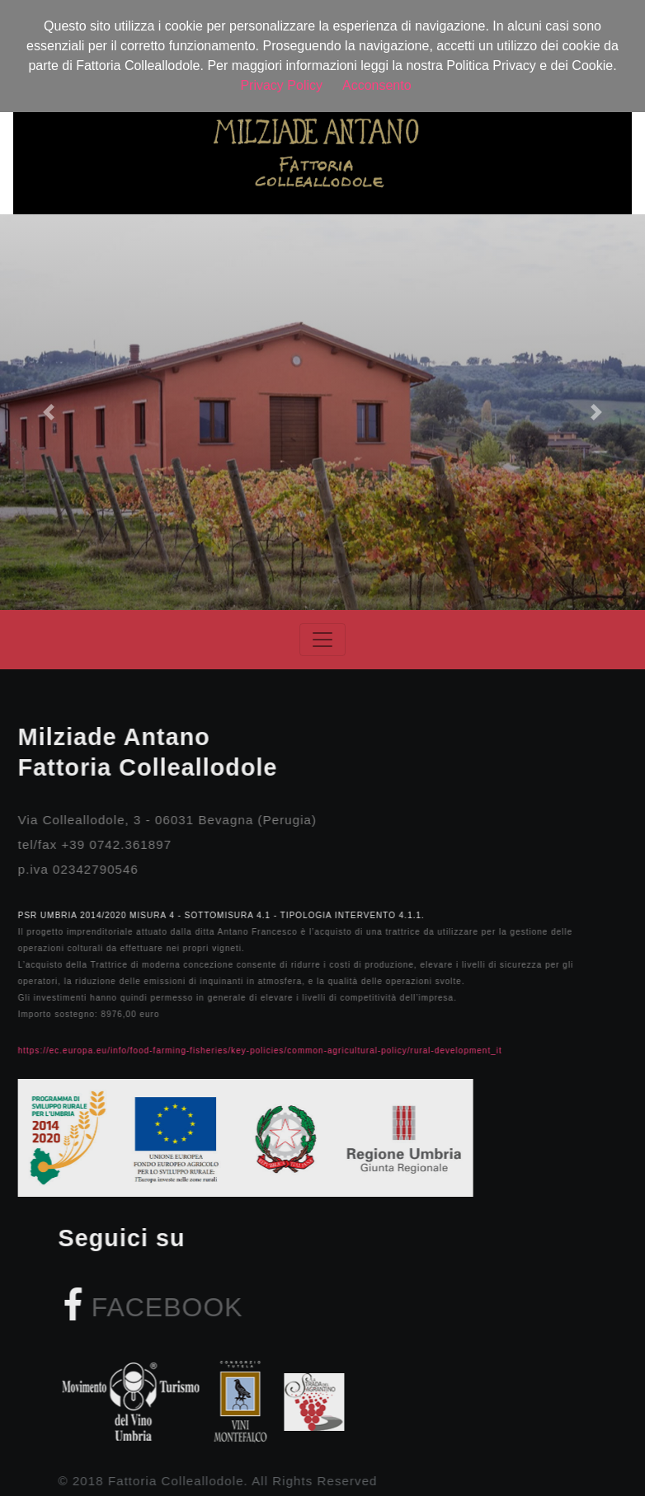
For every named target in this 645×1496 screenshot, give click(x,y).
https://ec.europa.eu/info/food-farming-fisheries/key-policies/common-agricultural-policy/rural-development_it (246, 1050)
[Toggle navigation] (322, 639)
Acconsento (377, 85)
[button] (48, 412)
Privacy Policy (281, 85)
